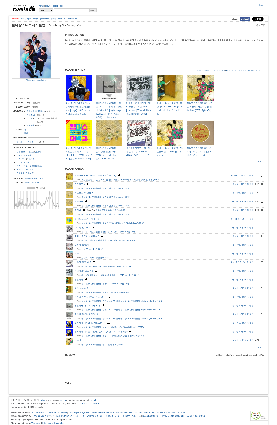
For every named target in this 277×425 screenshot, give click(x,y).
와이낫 (19, 155)
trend (60, 19)
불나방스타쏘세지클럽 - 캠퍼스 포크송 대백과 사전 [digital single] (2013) (112, 223)
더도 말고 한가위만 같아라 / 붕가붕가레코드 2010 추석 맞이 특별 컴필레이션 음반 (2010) (120, 180)
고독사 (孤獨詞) (84, 245)
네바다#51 (21, 159)
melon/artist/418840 (32, 183)
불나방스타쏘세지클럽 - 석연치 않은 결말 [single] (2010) (105, 188)
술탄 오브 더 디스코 (25, 152)
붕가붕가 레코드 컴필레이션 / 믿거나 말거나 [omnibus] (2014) (108, 232)
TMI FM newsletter (124, 412)
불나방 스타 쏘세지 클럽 (242, 175)
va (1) (261, 70)
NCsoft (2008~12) (150, 416)
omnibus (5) (252, 70)
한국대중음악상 (39, 412)
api (61, 6)
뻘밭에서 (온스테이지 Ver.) (90, 305)
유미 (29, 122)
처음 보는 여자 (84, 288)
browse (48, 6)
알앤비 (80, 210)
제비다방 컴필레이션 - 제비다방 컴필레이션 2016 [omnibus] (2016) (110, 275)
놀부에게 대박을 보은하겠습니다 (93, 323)
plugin (55, 6)
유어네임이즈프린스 (87, 271)
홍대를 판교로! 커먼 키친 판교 (171, 412)
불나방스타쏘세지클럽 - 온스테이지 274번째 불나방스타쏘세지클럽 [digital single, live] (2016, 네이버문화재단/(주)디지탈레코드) (109, 110)
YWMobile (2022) (95, 416)
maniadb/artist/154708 (33, 178)
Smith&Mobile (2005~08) (172, 416)
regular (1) (208, 70)
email (93, 400)
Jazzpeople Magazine (79, 412)
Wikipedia (36, 423)
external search (70, 19)
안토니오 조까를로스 (36, 111)
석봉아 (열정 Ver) (85, 262)
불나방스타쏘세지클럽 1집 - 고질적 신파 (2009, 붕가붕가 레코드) (170, 151)
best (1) (229, 70)
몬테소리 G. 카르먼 (25, 142)
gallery (53, 19)
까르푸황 (30, 125)
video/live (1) (239, 70)
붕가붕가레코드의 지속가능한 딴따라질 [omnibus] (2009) (106, 266)
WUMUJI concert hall (145, 412)
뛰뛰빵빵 (81, 201)
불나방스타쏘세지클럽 (243, 184)
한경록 (122, 210)
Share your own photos (36, 80)
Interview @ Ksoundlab (53, 423)
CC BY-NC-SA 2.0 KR (88, 403)
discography (26, 19)
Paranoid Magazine (58, 412)
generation (44, 19)
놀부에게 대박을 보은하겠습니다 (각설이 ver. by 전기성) (104, 331)
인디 (26, 133)
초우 (79, 253)
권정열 (98, 210)
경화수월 (20, 173)
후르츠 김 (31, 115)
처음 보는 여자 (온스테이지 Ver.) (92, 297)
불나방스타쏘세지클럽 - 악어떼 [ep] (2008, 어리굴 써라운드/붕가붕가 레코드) (199, 151)
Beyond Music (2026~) (43, 416)
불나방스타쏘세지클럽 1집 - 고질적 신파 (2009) (102, 344)
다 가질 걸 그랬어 (85, 227)
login (261, 5)
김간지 (30, 118)
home (41, 6)
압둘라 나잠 (107, 210)
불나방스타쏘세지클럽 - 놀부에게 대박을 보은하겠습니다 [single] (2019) (112, 327)
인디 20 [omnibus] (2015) (92, 249)
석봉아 (80, 340)
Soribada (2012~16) (131, 416)
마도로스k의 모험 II (86, 193)
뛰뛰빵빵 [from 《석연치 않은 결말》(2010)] (98, 175)
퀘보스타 (20, 169)
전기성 (19, 166)
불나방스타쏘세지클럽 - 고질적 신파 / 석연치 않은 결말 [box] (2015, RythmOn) (199, 107)
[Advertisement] (33, 89)
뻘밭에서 (81, 279)
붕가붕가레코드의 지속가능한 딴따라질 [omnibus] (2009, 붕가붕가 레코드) (139, 151)
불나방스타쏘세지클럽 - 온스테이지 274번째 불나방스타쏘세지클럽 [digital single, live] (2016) (121, 301)
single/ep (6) (219, 70)
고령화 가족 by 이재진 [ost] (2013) (96, 258)
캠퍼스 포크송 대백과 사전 (90, 219)
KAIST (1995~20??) (195, 416)
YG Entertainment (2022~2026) (70, 416)
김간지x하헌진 (23, 162)
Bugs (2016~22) (112, 416)
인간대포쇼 (82, 184)
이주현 (115, 210)
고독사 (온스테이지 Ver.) (89, 314)
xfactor (63, 400)
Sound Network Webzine (102, 412)
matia (42, 400)
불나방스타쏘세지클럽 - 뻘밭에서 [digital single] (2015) (105, 284)
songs (35, 19)
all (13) (199, 70)
